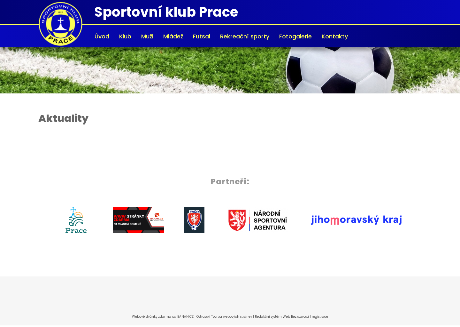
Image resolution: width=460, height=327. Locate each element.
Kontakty (335, 36)
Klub (125, 36)
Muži (147, 36)
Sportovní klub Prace (166, 12)
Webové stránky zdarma (151, 316)
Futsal (201, 36)
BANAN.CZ (185, 316)
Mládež (173, 36)
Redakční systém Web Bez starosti (282, 316)
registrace (320, 316)
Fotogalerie (295, 36)
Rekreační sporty (244, 36)
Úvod (102, 36)
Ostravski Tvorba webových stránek (224, 316)
